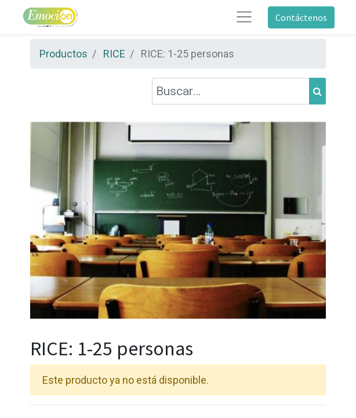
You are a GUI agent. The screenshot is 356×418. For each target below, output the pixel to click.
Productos (63, 54)
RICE (114, 54)
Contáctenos (301, 17)
